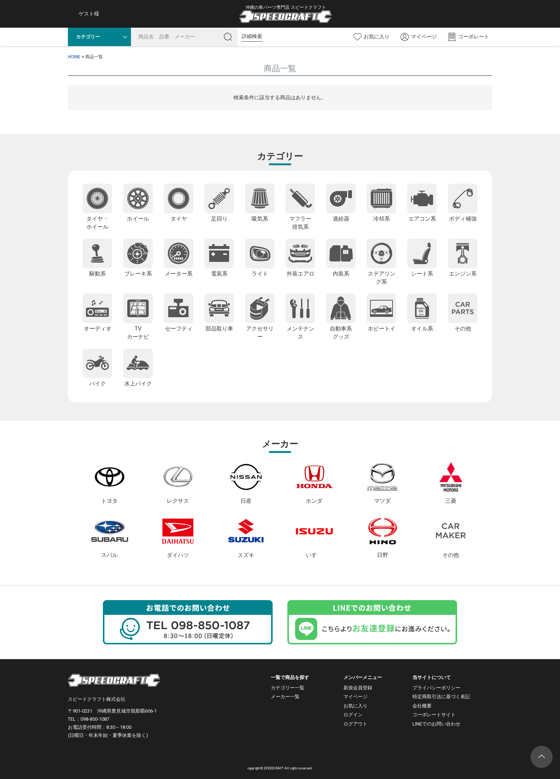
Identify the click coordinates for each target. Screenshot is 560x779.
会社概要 (422, 706)
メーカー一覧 (285, 696)
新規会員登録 (357, 687)
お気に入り (355, 706)
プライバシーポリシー (436, 687)
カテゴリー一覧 (287, 687)
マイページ (355, 696)
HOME (74, 56)
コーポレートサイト (434, 714)
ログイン (353, 714)
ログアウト (355, 724)
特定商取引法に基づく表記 (441, 696)
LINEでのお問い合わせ (436, 724)
